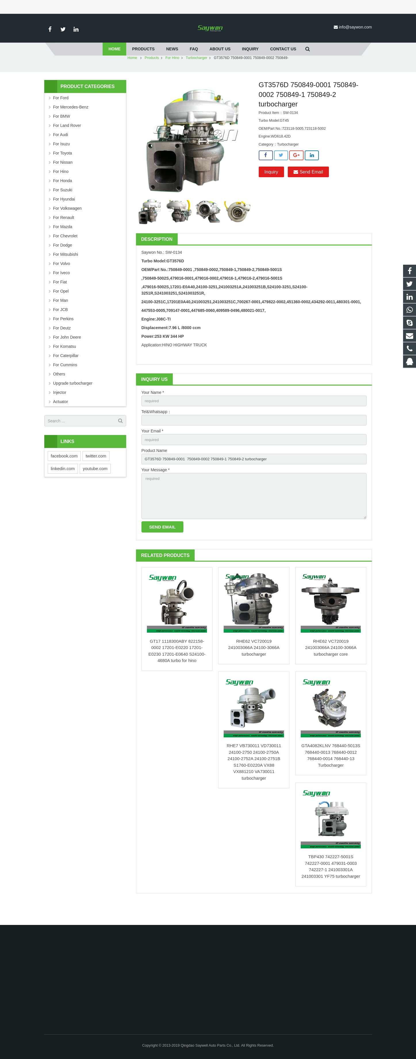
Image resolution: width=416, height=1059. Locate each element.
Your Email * (152, 449)
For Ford (61, 114)
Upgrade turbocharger (73, 400)
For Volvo (61, 280)
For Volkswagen (67, 225)
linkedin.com (63, 485)
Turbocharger (196, 75)
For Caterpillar (66, 372)
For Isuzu (61, 161)
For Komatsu (64, 363)
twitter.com (96, 472)
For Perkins (63, 335)
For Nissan (63, 179)
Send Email (308, 188)
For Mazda (62, 243)
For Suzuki (62, 207)
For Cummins (65, 381)
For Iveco (61, 289)
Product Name (154, 469)
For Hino (172, 75)
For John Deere (67, 354)
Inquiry (271, 188)
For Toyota (62, 170)
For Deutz (62, 345)
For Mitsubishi (65, 271)
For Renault (63, 234)
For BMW (61, 133)
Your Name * (152, 409)
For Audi (60, 151)
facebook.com (64, 472)
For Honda (62, 197)
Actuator (60, 418)
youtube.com (95, 485)
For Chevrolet (65, 253)
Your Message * (155, 488)
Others (59, 391)
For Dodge (62, 262)
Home (132, 75)
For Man (60, 317)
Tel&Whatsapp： (156, 429)
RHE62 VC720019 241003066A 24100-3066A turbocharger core (330, 669)
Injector (59, 409)
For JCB (60, 326)
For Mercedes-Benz (71, 124)
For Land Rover (67, 142)
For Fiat (60, 299)
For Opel (61, 308)
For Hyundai (64, 216)
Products (152, 75)
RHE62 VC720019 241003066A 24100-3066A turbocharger (254, 669)
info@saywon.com (355, 27)
